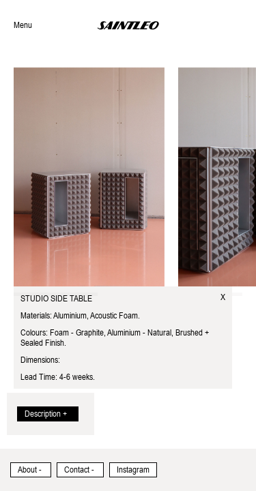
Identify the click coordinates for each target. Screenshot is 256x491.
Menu (23, 25)
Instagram (133, 470)
